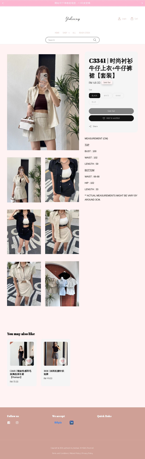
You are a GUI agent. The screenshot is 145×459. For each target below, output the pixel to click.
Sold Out (111, 111)
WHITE (106, 95)
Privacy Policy (87, 453)
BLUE (94, 102)
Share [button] (93, 126)
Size (90, 89)
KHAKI (118, 95)
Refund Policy (75, 453)
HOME (57, 33)
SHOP (65, 33)
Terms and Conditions (60, 453)
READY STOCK (84, 33)
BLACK (94, 95)
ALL (74, 33)
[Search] (94, 40)
